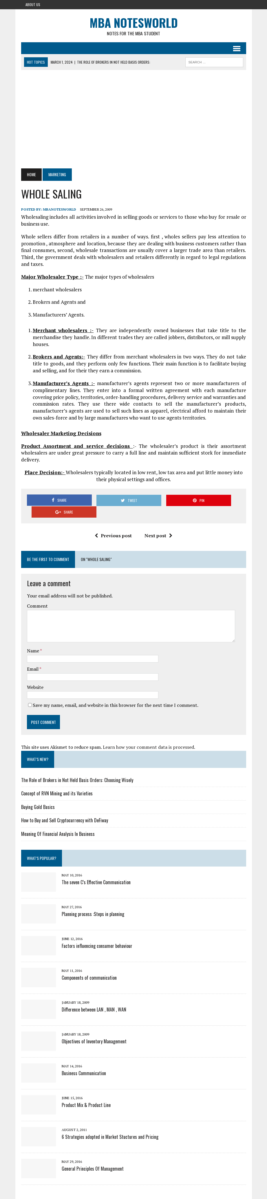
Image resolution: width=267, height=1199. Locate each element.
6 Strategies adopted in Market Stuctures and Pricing (110, 1125)
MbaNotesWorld (59, 209)
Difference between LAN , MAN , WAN (94, 997)
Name (33, 639)
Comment (37, 594)
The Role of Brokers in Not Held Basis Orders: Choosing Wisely (77, 768)
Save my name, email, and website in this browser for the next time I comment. (115, 693)
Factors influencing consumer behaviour (97, 934)
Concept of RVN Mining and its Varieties (57, 781)
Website (35, 675)
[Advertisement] (133, 119)
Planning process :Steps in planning (93, 902)
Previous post (113, 524)
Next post (158, 524)
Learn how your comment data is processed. (149, 735)
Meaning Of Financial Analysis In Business (58, 822)
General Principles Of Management (93, 1157)
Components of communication (89, 966)
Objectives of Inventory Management (94, 1029)
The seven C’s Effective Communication (96, 870)
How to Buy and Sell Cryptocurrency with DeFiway (64, 809)
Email (33, 657)
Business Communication (84, 1061)
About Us (32, 4)
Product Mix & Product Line (86, 1093)
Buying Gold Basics (38, 795)
